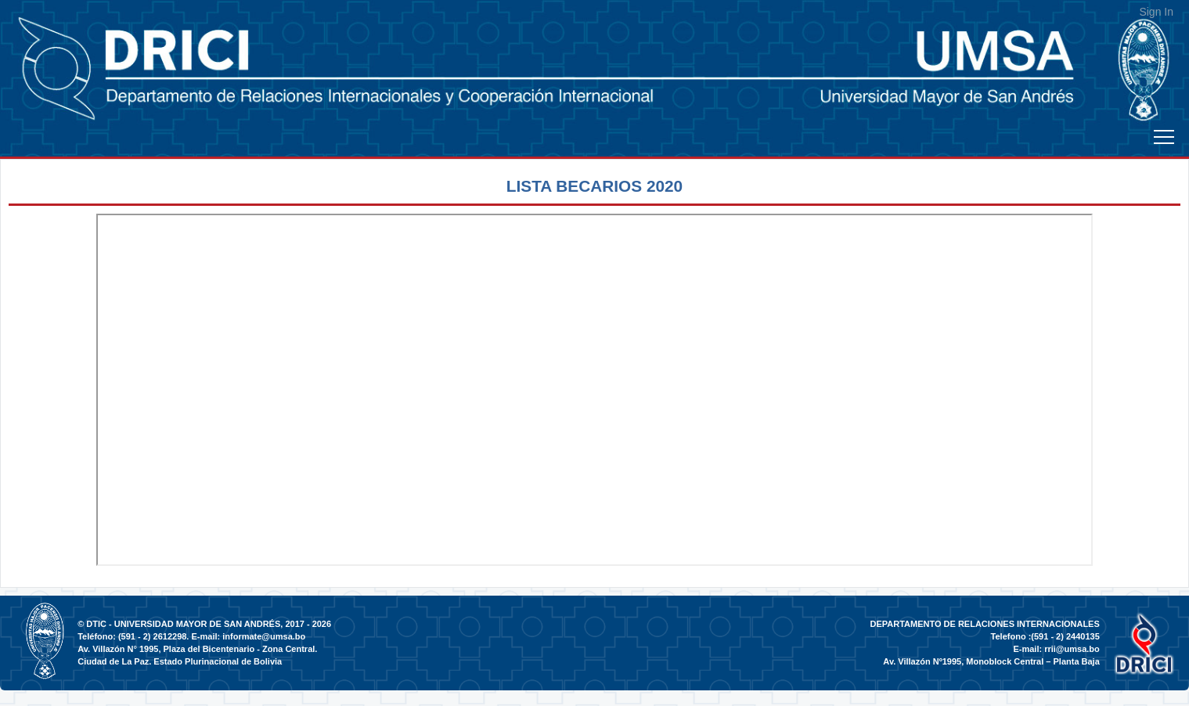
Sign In (1156, 11)
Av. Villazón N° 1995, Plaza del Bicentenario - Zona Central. (197, 649)
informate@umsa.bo (263, 636)
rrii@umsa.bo (1072, 649)
